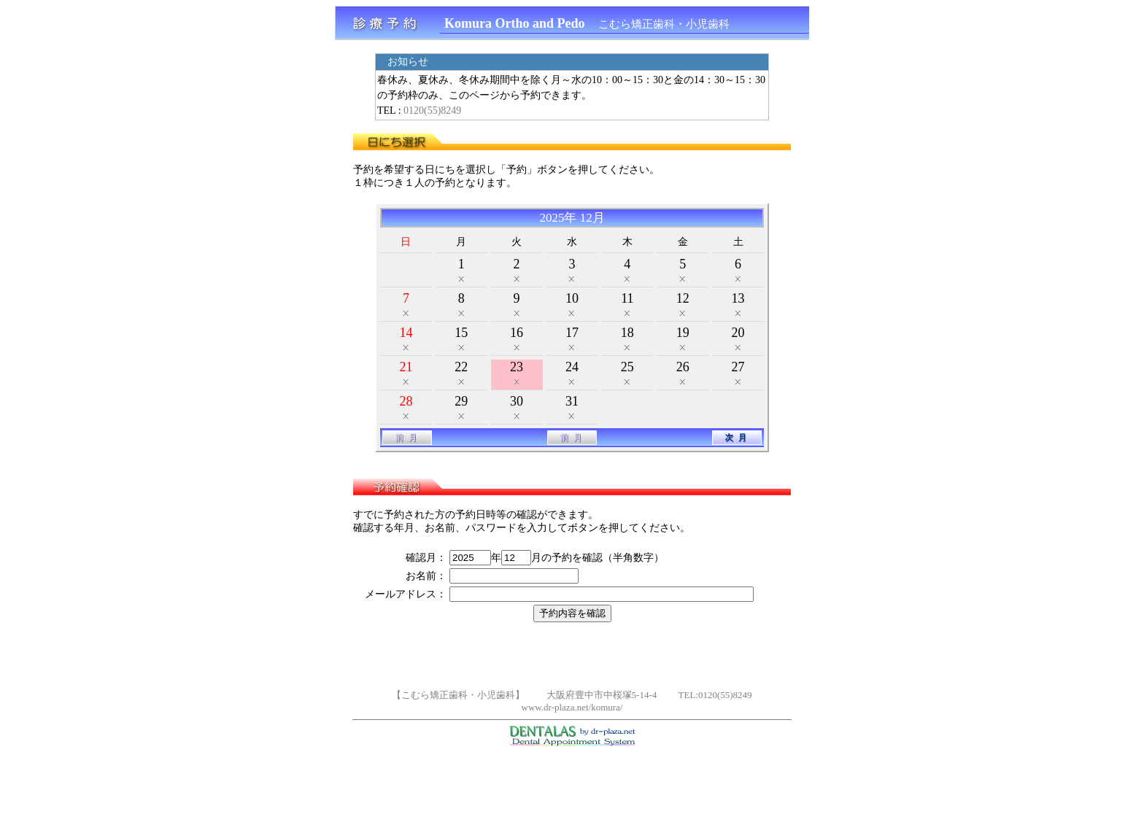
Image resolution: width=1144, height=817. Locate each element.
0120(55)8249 (432, 110)
